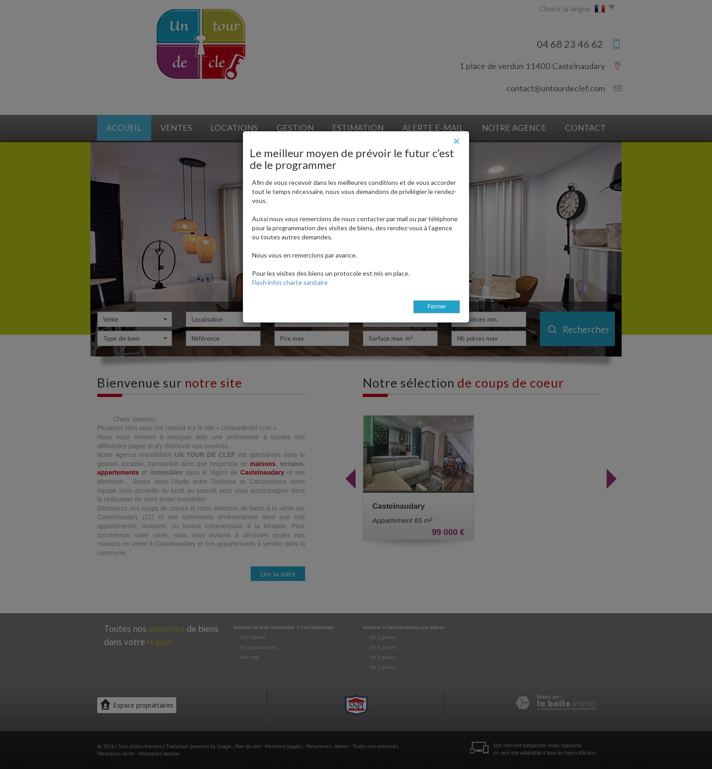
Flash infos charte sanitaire (290, 282)
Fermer (436, 306)
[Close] (456, 141)
